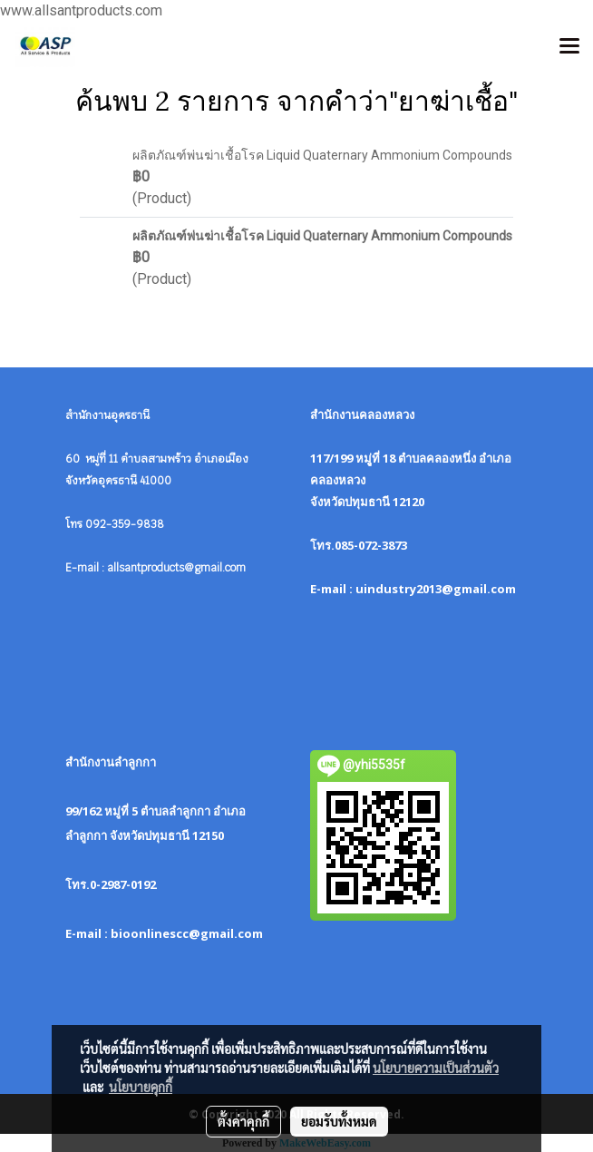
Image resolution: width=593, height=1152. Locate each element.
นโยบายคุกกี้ (140, 1087)
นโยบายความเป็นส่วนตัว (436, 1067)
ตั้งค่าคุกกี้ (243, 1121)
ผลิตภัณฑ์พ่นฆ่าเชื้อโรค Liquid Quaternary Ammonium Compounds (322, 155)
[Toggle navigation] (569, 47)
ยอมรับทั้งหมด (339, 1121)
